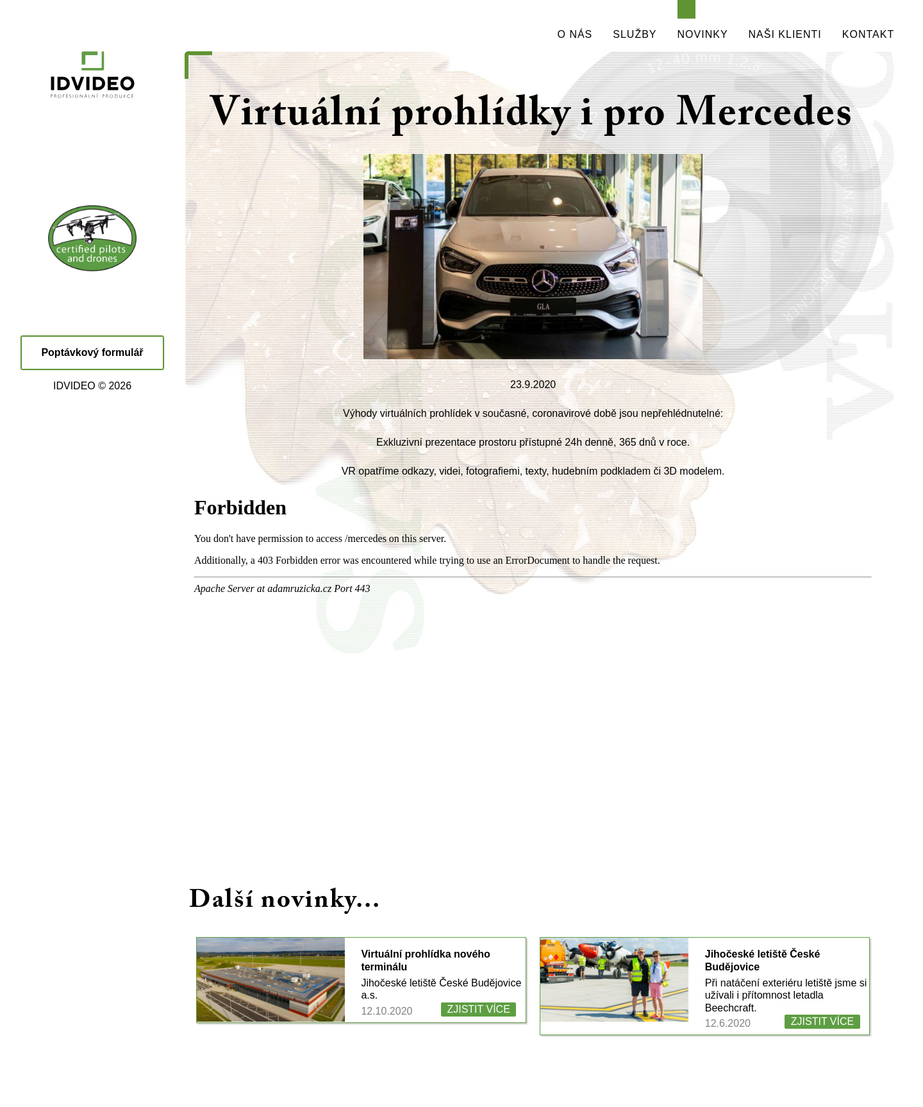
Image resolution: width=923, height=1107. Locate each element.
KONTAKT (868, 34)
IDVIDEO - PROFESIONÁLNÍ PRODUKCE (92, 102)
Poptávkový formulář (92, 352)
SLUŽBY (634, 34)
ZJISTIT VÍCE (478, 1009)
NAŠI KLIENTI (785, 34)
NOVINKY (703, 34)
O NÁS (575, 34)
